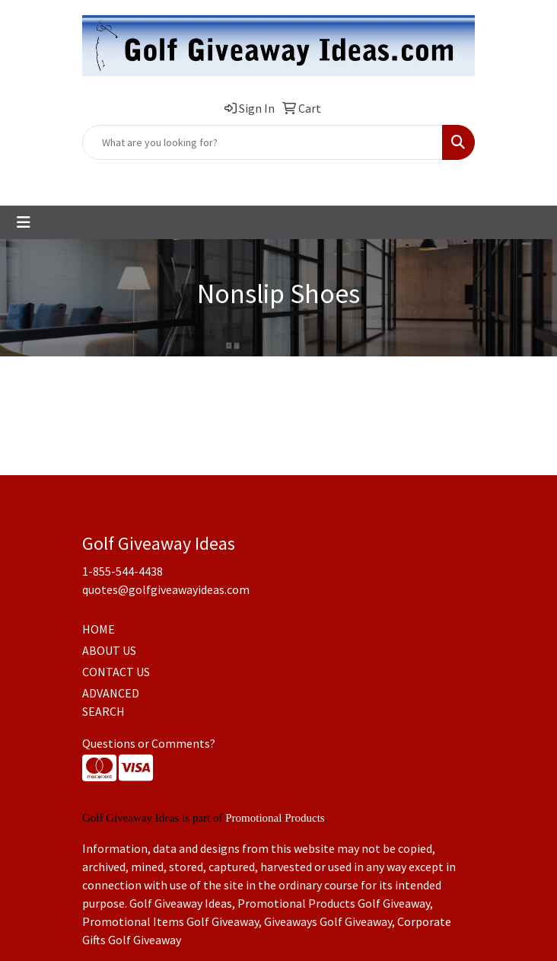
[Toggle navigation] (24, 222)
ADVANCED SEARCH (110, 702)
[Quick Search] (262, 142)
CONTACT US (116, 671)
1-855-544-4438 (194, 176)
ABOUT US (109, 650)
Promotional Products (274, 818)
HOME (98, 629)
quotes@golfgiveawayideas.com (328, 176)
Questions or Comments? (148, 743)
